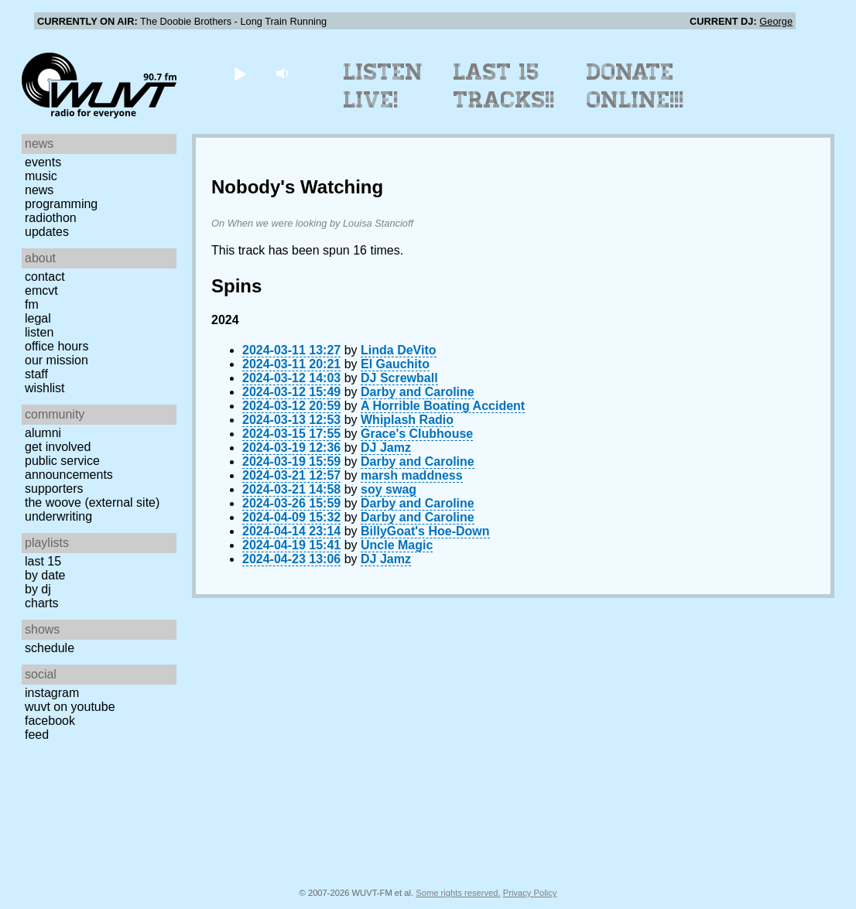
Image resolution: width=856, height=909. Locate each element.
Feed (37, 734)
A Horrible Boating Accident (443, 405)
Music (41, 176)
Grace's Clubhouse (417, 433)
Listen (39, 332)
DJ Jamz (386, 447)
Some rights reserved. (458, 892)
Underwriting (58, 516)
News (39, 189)
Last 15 (43, 561)
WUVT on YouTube (70, 706)
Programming (61, 203)
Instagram (52, 692)
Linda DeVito (399, 350)
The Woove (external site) (92, 502)
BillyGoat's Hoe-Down (425, 531)
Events (43, 162)
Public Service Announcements (69, 467)
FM (32, 304)
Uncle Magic (397, 545)
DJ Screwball (399, 377)
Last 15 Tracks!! (504, 86)
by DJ (38, 589)
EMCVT (41, 290)
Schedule (49, 647)
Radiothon (51, 217)
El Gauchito (395, 364)
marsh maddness (412, 475)
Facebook (50, 720)
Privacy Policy (530, 892)
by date (45, 575)
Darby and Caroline (417, 391)
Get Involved (58, 446)
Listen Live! (383, 86)
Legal (38, 318)
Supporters (54, 488)
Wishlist (45, 388)
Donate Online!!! (635, 86)
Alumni (43, 432)
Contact (45, 276)
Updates (47, 231)
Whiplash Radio (407, 419)
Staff (36, 374)
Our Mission (56, 360)
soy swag (388, 489)
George (776, 21)
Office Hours (56, 346)
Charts (42, 603)
